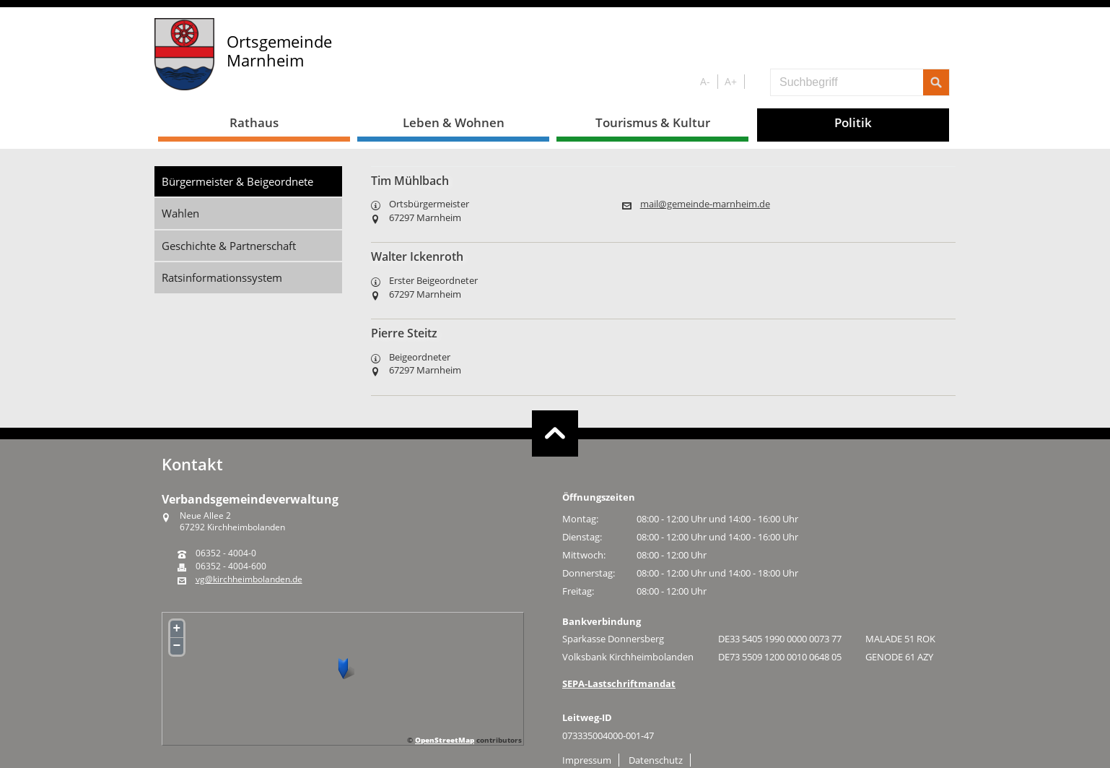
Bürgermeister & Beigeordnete (237, 181)
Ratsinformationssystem (222, 277)
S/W (754, 82)
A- (705, 81)
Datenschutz (656, 760)
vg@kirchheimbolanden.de (249, 579)
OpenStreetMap (444, 740)
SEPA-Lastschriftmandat (619, 683)
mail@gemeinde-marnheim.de (705, 204)
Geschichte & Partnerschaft (229, 245)
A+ (731, 81)
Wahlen (180, 213)
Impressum (586, 760)
